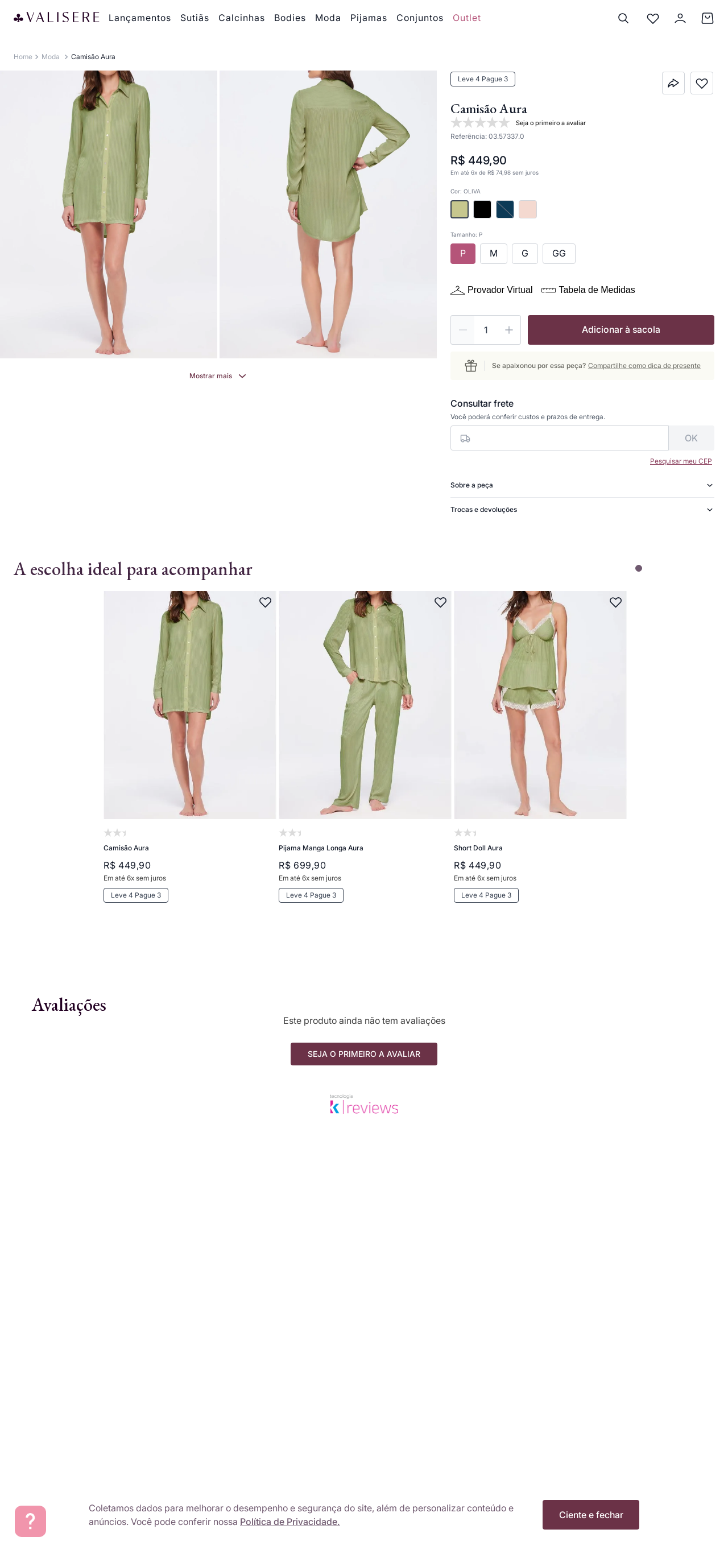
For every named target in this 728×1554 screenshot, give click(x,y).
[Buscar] (623, 18)
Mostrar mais (210, 375)
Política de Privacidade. (290, 1521)
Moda (51, 56)
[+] (509, 330)
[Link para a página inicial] (23, 57)
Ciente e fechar (591, 1514)
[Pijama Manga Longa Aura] (364, 761)
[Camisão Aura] (188, 761)
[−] (462, 330)
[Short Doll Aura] (539, 761)
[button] (459, 209)
